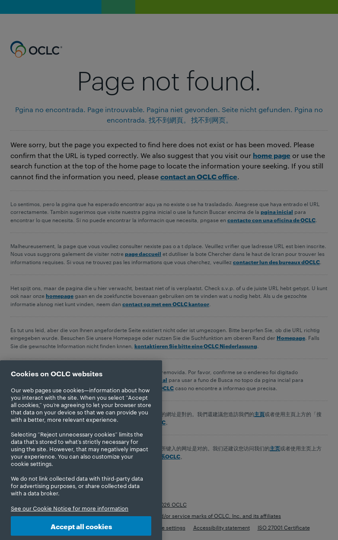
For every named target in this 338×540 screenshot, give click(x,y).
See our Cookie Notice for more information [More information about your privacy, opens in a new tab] (69, 515)
